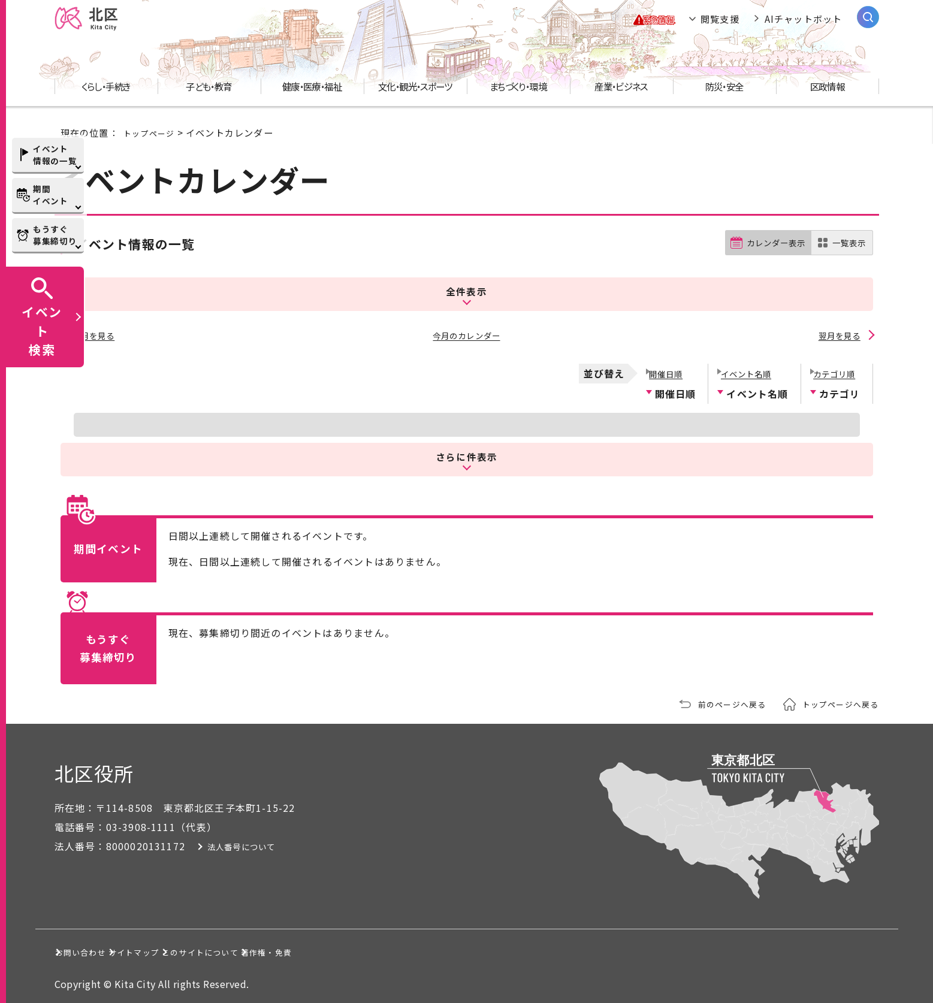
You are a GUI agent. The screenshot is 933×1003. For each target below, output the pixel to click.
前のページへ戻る (717, 701)
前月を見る (95, 335)
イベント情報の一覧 (55, 155)
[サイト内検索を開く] (868, 22)
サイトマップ (207, 948)
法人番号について (265, 843)
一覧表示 (847, 254)
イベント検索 (42, 330)
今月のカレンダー (466, 335)
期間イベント (50, 195)
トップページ (152, 143)
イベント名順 (747, 369)
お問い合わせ (97, 948)
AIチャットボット (804, 24)
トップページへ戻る (835, 701)
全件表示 (466, 294)
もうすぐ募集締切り (55, 235)
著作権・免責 (457, 948)
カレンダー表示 (767, 254)
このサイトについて (332, 948)
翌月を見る (838, 335)
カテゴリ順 (834, 369)
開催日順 (665, 369)
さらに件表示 (467, 452)
